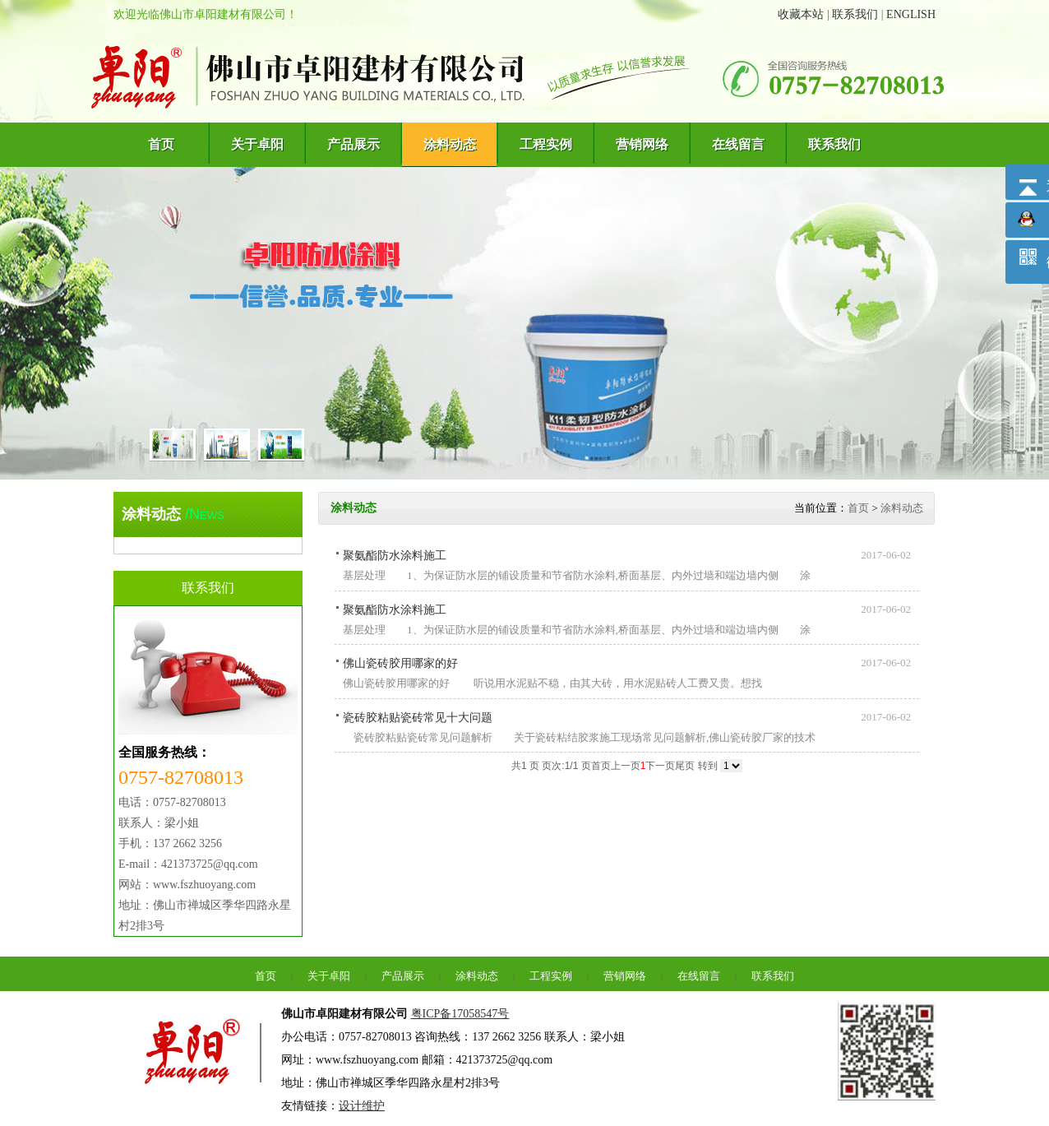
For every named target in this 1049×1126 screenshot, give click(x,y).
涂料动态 (901, 508)
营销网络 (624, 976)
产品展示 (402, 976)
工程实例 (550, 976)
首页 (858, 508)
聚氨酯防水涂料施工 (394, 555)
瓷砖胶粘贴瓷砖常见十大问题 (417, 717)
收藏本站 (801, 14)
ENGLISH (911, 14)
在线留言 (698, 976)
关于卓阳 (328, 976)
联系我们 (855, 14)
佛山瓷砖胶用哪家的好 (400, 663)
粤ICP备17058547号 (460, 1014)
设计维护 (362, 1106)
